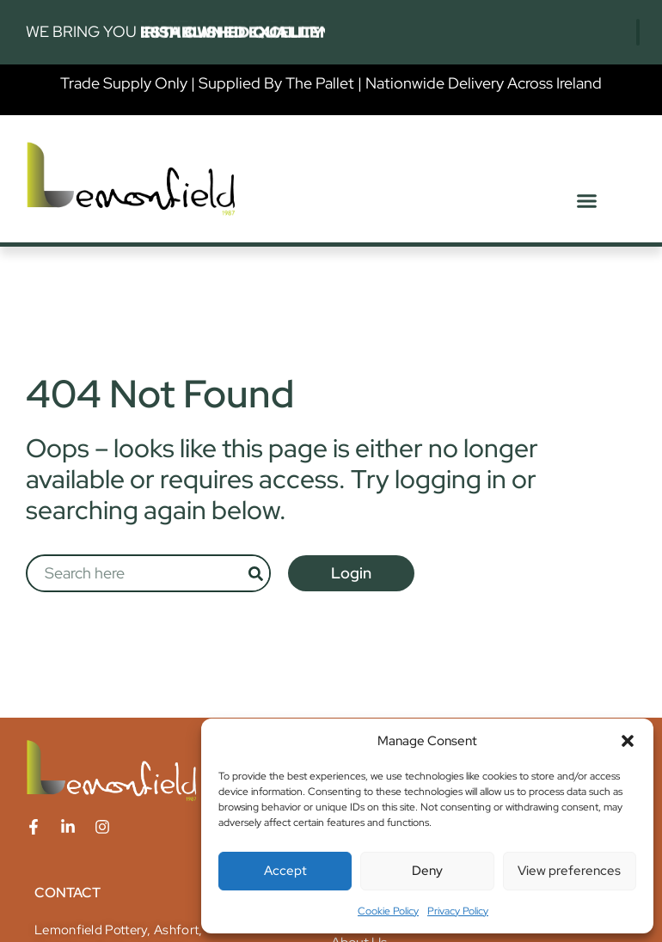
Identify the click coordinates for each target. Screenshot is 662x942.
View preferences (569, 870)
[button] (627, 740)
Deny (427, 870)
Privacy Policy (457, 911)
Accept (285, 870)
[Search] (255, 573)
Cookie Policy (388, 911)
